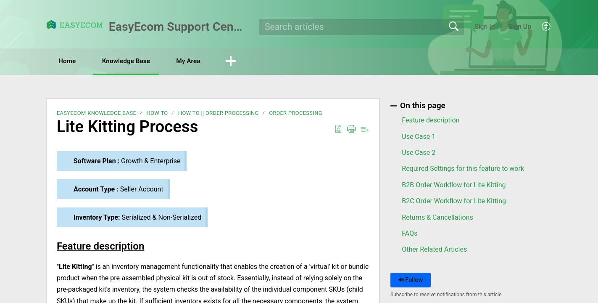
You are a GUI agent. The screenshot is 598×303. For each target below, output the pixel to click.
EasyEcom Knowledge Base (96, 113)
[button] (546, 26)
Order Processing (295, 113)
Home (70, 61)
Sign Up (520, 27)
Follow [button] (410, 280)
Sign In (484, 27)
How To (157, 113)
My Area (200, 61)
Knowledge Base (133, 61)
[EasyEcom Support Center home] (74, 24)
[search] (361, 27)
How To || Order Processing (218, 113)
